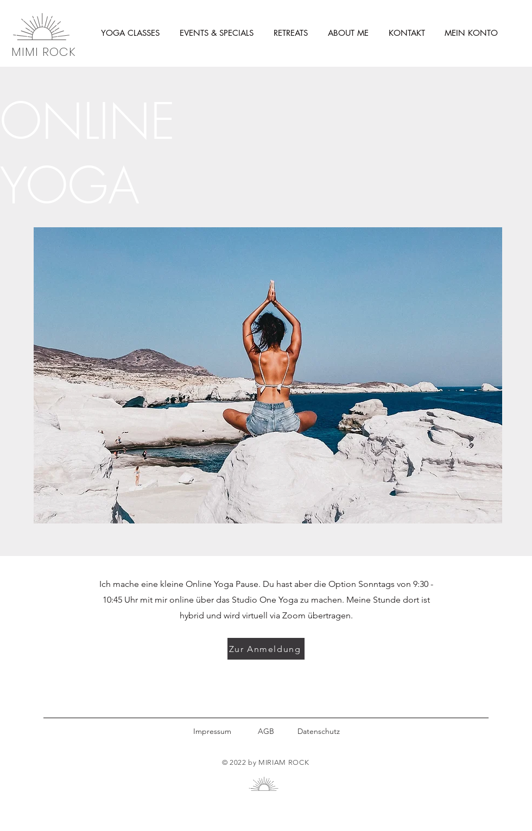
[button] (130, 33)
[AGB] (266, 731)
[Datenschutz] (318, 731)
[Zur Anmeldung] (266, 649)
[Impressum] (212, 731)
